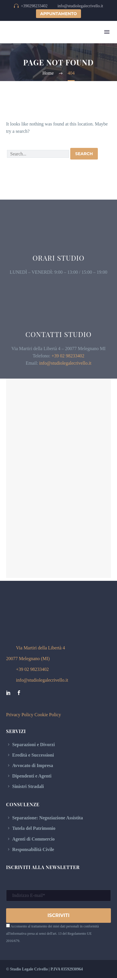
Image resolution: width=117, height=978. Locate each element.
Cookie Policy (48, 714)
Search (84, 153)
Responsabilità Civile (33, 849)
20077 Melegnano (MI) (28, 658)
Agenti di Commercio (33, 839)
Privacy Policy (19, 714)
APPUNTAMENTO (58, 13)
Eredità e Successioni (33, 755)
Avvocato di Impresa (32, 765)
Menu (106, 32)
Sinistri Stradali (28, 786)
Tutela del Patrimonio (33, 828)
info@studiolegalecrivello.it (65, 363)
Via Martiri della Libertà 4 (40, 647)
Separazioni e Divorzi (33, 744)
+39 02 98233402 (68, 355)
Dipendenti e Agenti (31, 775)
